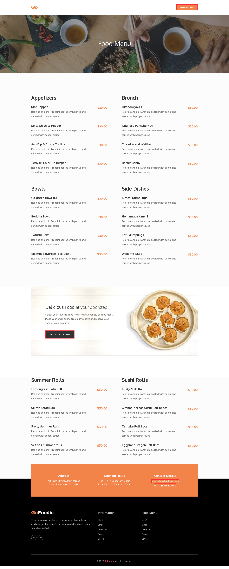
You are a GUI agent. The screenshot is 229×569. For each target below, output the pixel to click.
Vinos (133, 8)
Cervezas (144, 8)
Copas (155, 8)
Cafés (165, 8)
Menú (124, 8)
